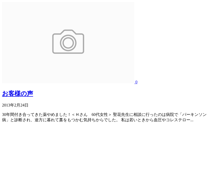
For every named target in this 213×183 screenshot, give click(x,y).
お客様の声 (17, 93)
